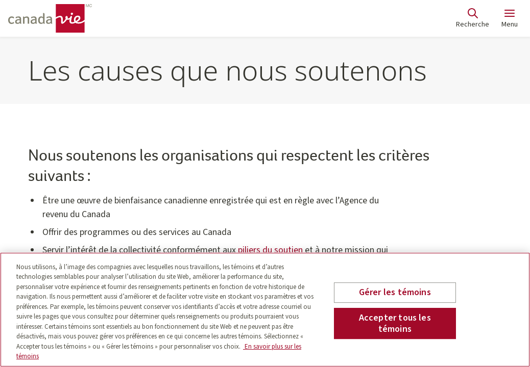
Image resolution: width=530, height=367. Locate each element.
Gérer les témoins (395, 292)
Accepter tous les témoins (395, 323)
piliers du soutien (270, 250)
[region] (265, 309)
